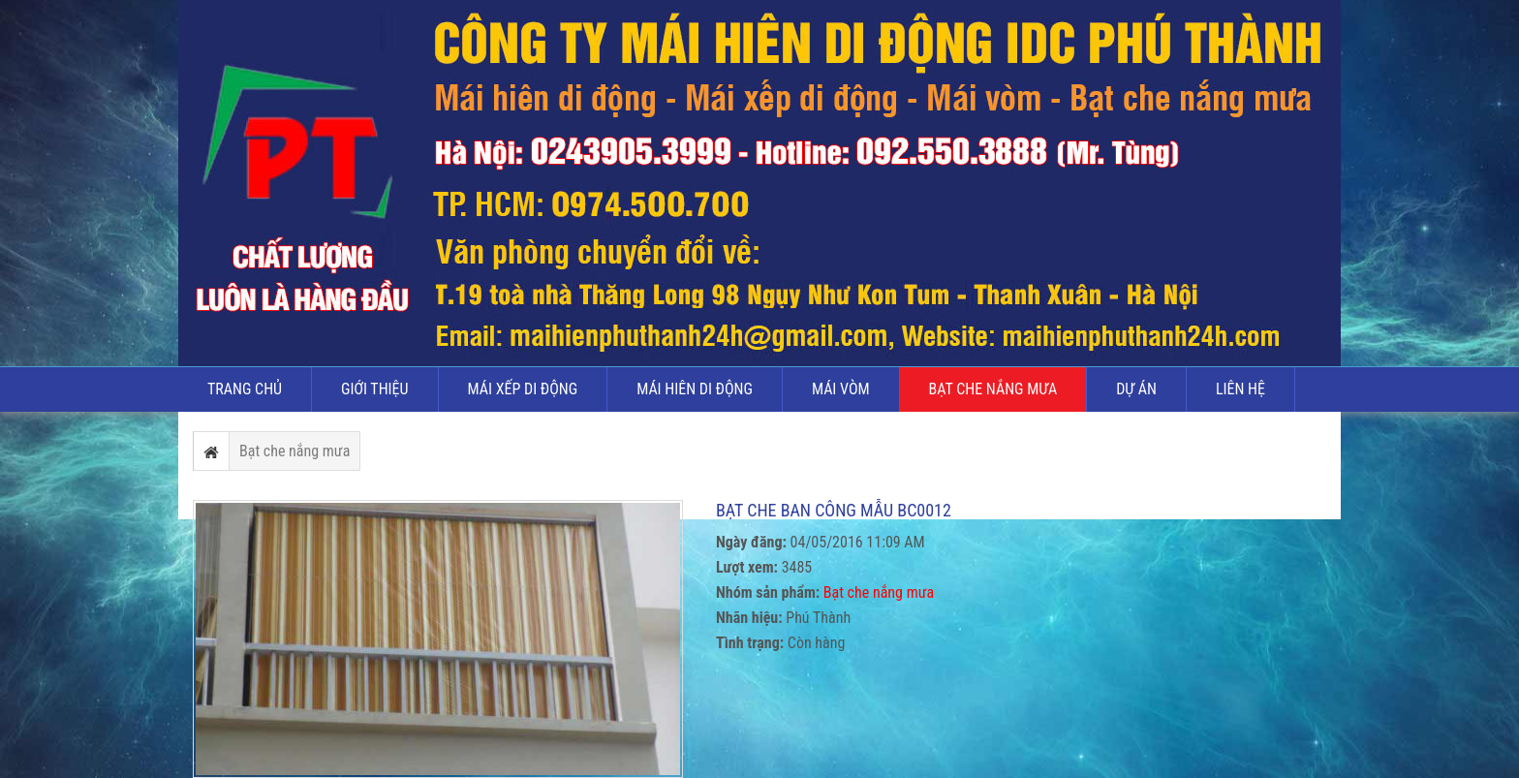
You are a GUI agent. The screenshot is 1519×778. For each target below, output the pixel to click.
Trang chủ (244, 389)
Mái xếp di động (523, 389)
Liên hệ (1240, 389)
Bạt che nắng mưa (993, 389)
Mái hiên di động (694, 389)
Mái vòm (841, 389)
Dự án (1136, 389)
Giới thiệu (375, 389)
